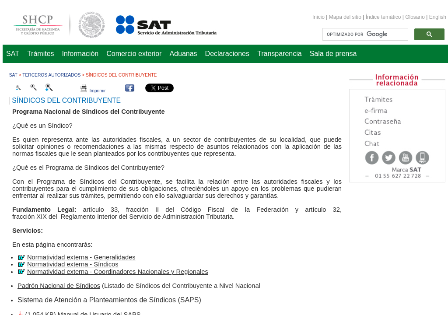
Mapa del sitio (346, 17)
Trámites (40, 53)
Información (80, 53)
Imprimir (93, 90)
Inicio (318, 17)
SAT (12, 53)
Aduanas (183, 53)
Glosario (415, 17)
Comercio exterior (133, 53)
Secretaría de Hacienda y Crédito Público (52, 23)
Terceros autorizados (51, 75)
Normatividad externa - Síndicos (73, 264)
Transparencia (279, 53)
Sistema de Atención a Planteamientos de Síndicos (97, 300)
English (437, 17)
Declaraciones (227, 53)
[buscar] (364, 34)
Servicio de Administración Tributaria (156, 23)
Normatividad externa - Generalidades (81, 257)
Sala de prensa (333, 53)
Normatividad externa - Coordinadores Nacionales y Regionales (117, 271)
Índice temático (383, 17)
